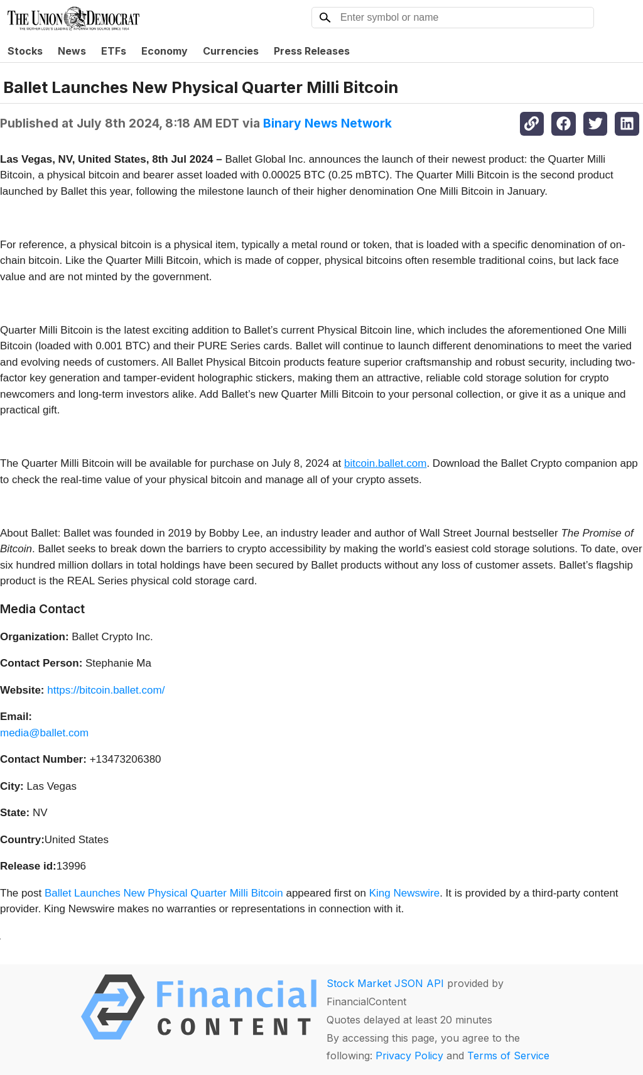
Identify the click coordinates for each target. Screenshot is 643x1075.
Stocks (25, 51)
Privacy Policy (409, 1055)
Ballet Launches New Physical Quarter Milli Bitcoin (164, 893)
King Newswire (404, 893)
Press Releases (312, 51)
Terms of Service (508, 1055)
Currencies (231, 51)
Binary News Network (327, 123)
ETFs (113, 51)
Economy (164, 51)
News (72, 51)
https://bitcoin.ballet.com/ (106, 690)
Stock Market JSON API (385, 983)
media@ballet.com (44, 733)
